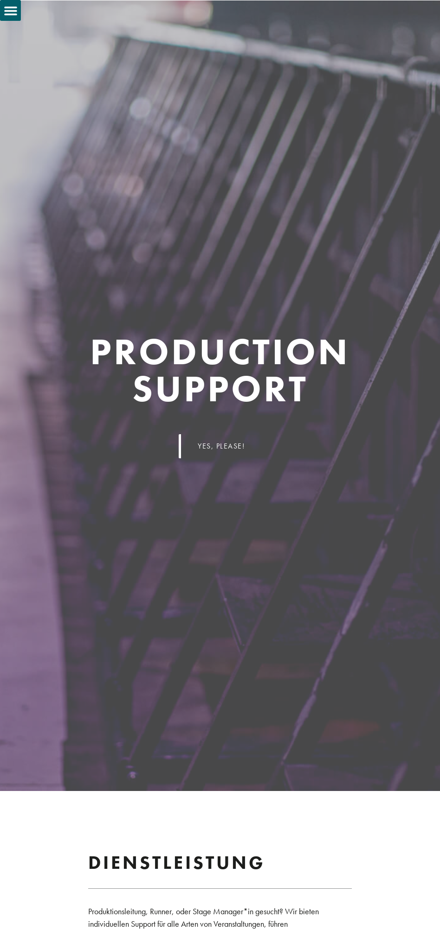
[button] (10, 10)
